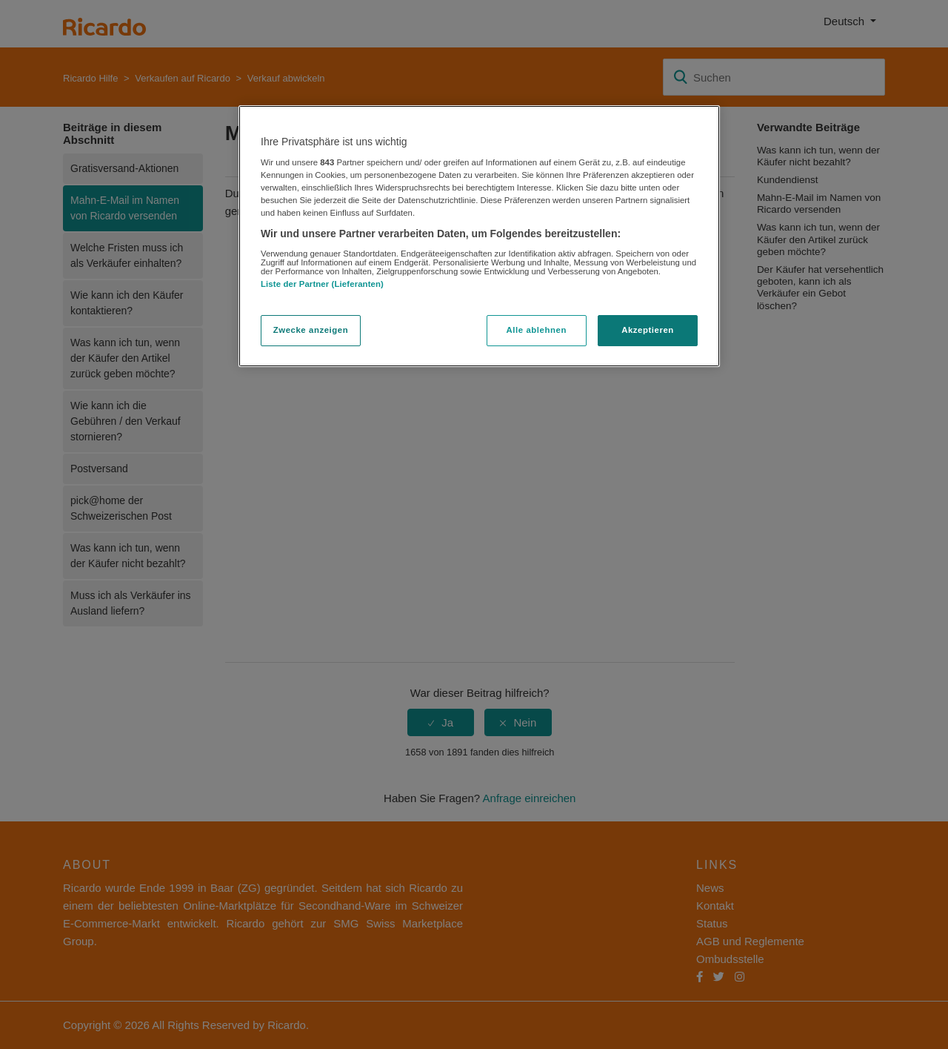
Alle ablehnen (537, 329)
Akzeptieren (647, 329)
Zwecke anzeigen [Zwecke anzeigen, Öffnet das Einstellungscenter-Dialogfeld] (310, 329)
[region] (479, 236)
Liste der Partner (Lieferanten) (322, 283)
